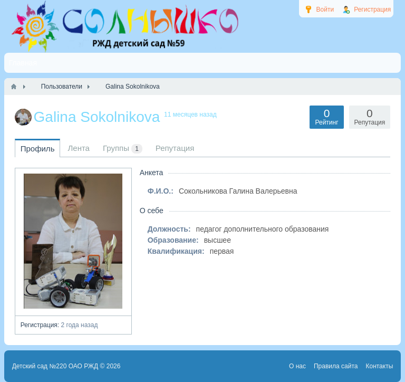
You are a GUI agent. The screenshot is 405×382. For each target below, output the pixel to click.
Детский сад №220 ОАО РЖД (55, 366)
